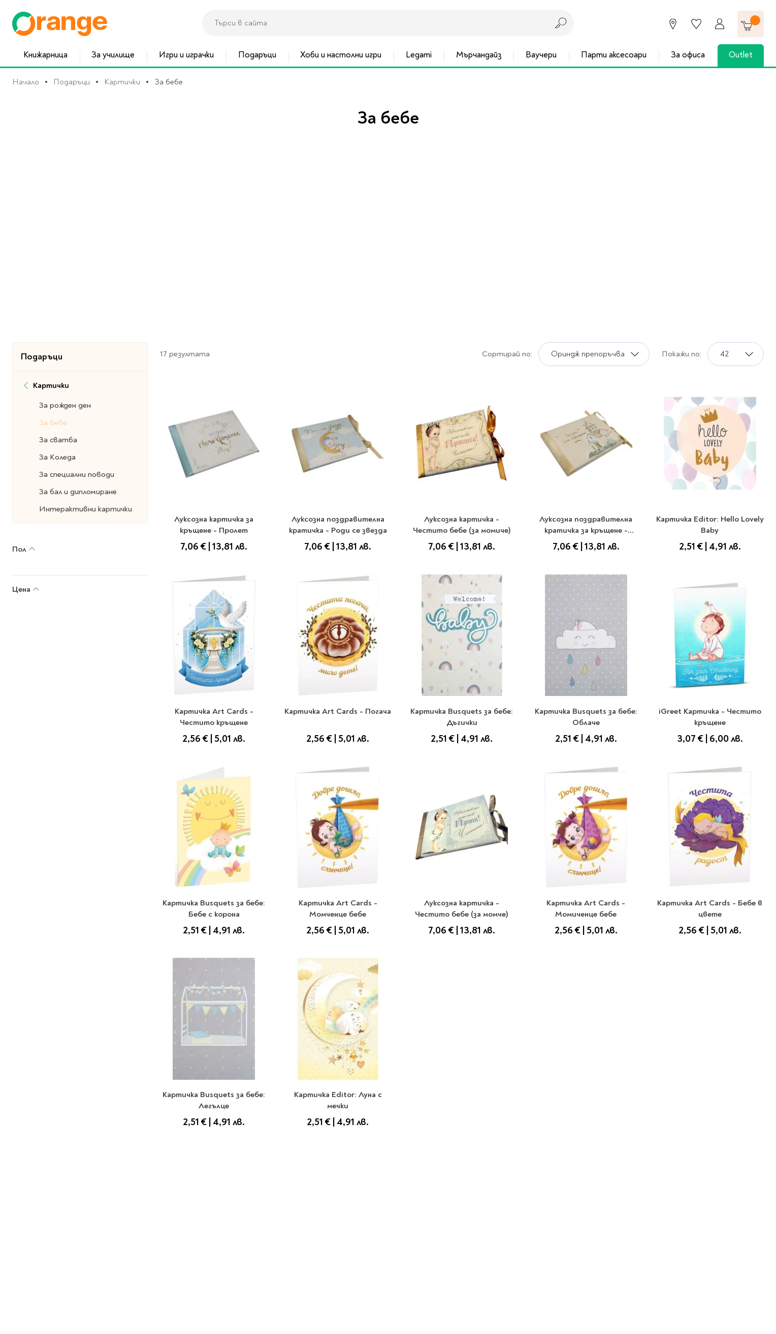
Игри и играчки (186, 54)
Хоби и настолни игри (340, 54)
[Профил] (719, 23)
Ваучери (541, 54)
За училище (113, 54)
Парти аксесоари (613, 54)
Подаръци (257, 54)
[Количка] (750, 24)
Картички (122, 82)
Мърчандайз (479, 54)
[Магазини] (672, 23)
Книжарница (45, 54)
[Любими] (696, 23)
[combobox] (372, 23)
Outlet (741, 54)
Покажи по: (681, 354)
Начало (25, 82)
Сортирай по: (507, 354)
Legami (419, 54)
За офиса (688, 54)
